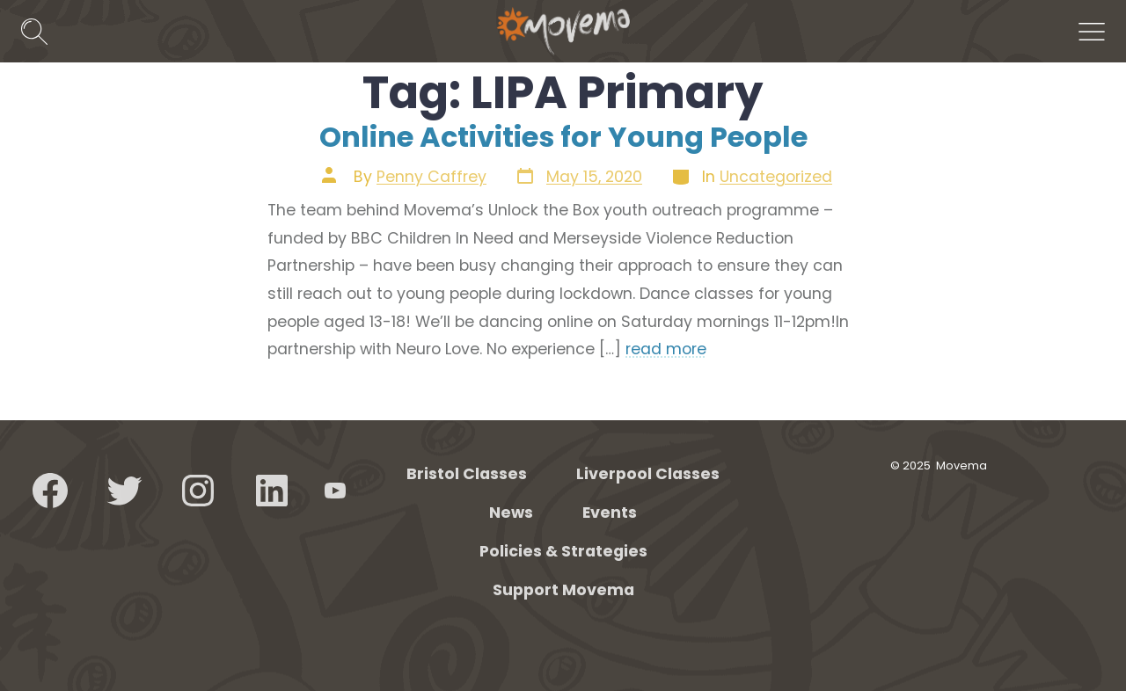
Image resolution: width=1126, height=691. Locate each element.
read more (665, 349)
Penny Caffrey (431, 176)
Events (609, 512)
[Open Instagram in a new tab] (198, 490)
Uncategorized (776, 176)
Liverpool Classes (648, 473)
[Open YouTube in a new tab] (335, 490)
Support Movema (563, 589)
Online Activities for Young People (563, 136)
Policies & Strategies (563, 551)
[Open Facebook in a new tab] (50, 490)
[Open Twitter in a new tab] (124, 490)
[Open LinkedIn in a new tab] (272, 490)
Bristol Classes (466, 473)
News (511, 512)
